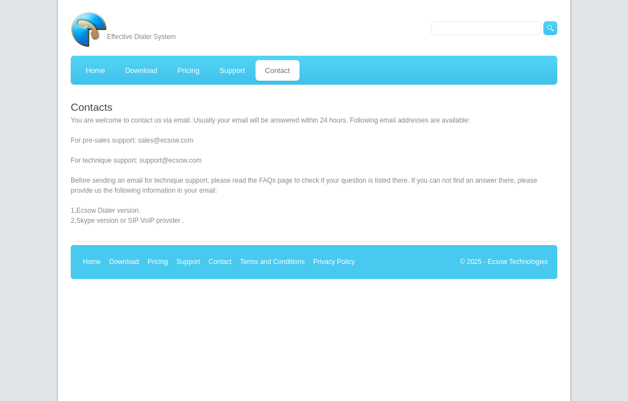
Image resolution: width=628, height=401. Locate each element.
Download (124, 262)
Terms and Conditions (272, 262)
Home (92, 262)
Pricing (158, 262)
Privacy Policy (334, 262)
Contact (219, 262)
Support (188, 262)
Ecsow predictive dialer (88, 29)
